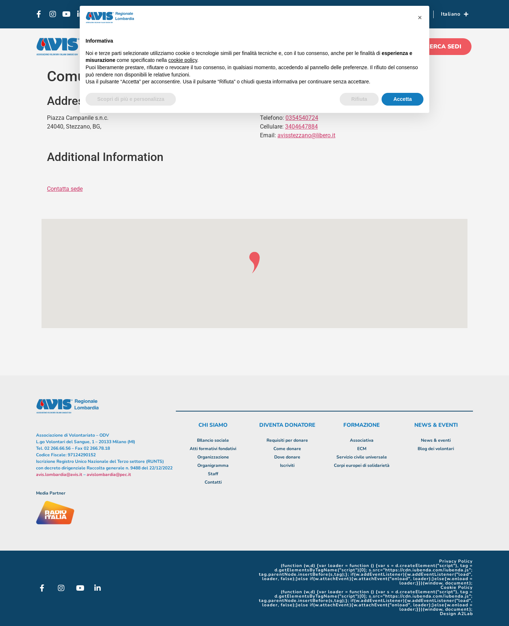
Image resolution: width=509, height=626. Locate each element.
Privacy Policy (456, 561)
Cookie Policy (457, 587)
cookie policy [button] (182, 60)
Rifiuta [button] (359, 99)
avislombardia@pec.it (109, 474)
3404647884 (301, 126)
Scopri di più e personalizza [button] (130, 99)
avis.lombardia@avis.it (59, 474)
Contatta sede (65, 188)
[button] (420, 17)
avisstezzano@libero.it (306, 135)
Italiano (455, 14)
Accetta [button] (402, 99)
